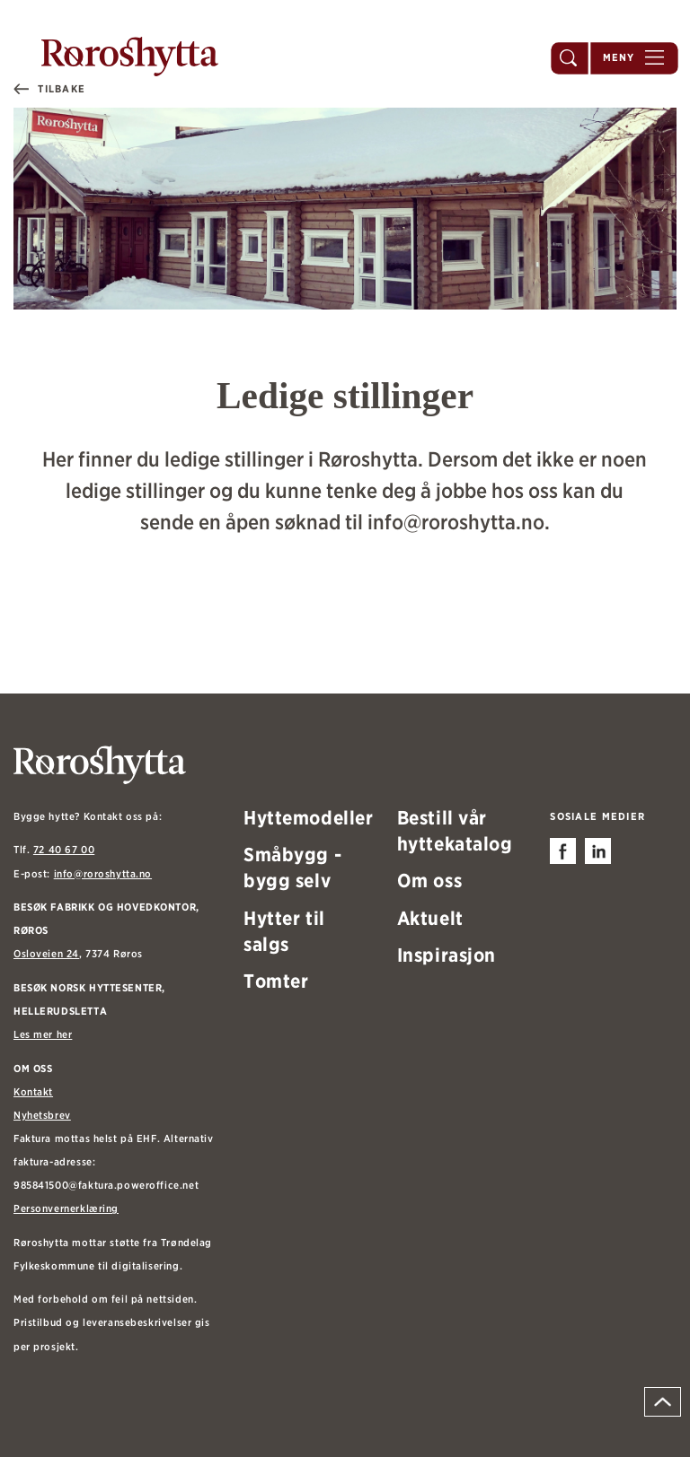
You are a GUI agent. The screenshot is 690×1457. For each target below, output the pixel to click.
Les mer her (42, 1034)
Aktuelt (430, 917)
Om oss (429, 880)
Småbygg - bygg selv (292, 867)
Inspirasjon (446, 954)
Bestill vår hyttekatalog (455, 830)
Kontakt (33, 1092)
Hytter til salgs (284, 930)
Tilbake (61, 89)
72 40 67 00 (63, 849)
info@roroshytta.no (103, 874)
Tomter (275, 980)
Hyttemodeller (308, 817)
